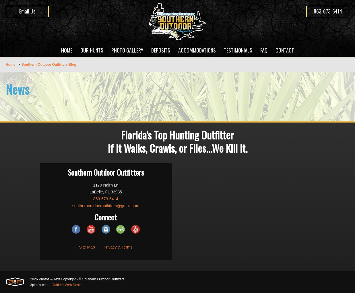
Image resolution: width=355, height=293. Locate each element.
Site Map (87, 247)
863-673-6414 (328, 11)
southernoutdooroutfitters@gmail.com (105, 205)
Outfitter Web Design (68, 285)
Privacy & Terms (118, 247)
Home (10, 65)
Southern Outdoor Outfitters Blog (49, 65)
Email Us (27, 11)
